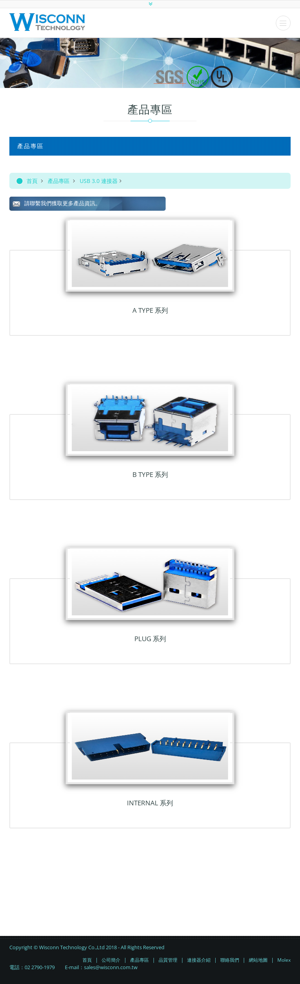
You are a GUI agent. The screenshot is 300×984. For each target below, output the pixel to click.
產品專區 (59, 181)
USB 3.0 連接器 (99, 181)
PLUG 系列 (150, 638)
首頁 (32, 181)
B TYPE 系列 (150, 474)
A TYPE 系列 (150, 310)
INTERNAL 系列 (150, 802)
